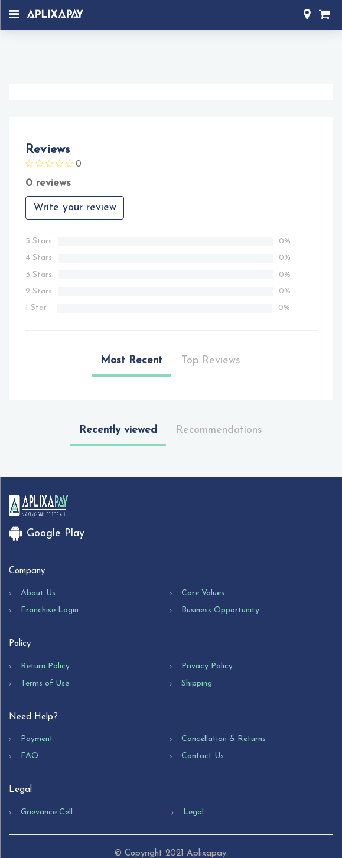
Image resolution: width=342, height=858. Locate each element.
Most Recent (131, 360)
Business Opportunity (220, 610)
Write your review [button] (74, 207)
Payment (37, 739)
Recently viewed (118, 430)
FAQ (30, 756)
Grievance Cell (47, 812)
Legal (193, 812)
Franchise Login (50, 610)
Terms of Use (45, 683)
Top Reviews (210, 360)
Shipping (196, 683)
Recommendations (219, 430)
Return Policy (45, 666)
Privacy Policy (207, 666)
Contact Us (202, 756)
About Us (38, 593)
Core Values (202, 593)
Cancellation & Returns (223, 739)
